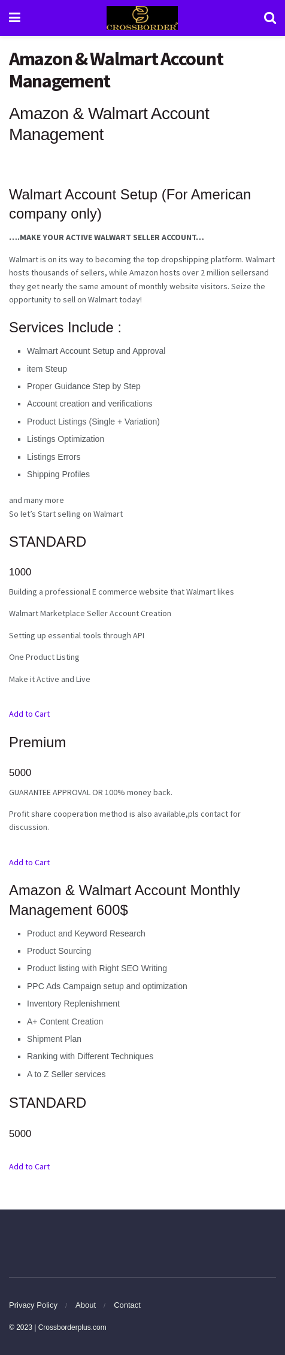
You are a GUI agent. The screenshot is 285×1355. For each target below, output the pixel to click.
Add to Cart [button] (29, 713)
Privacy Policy (33, 1305)
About (85, 1305)
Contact (127, 1305)
